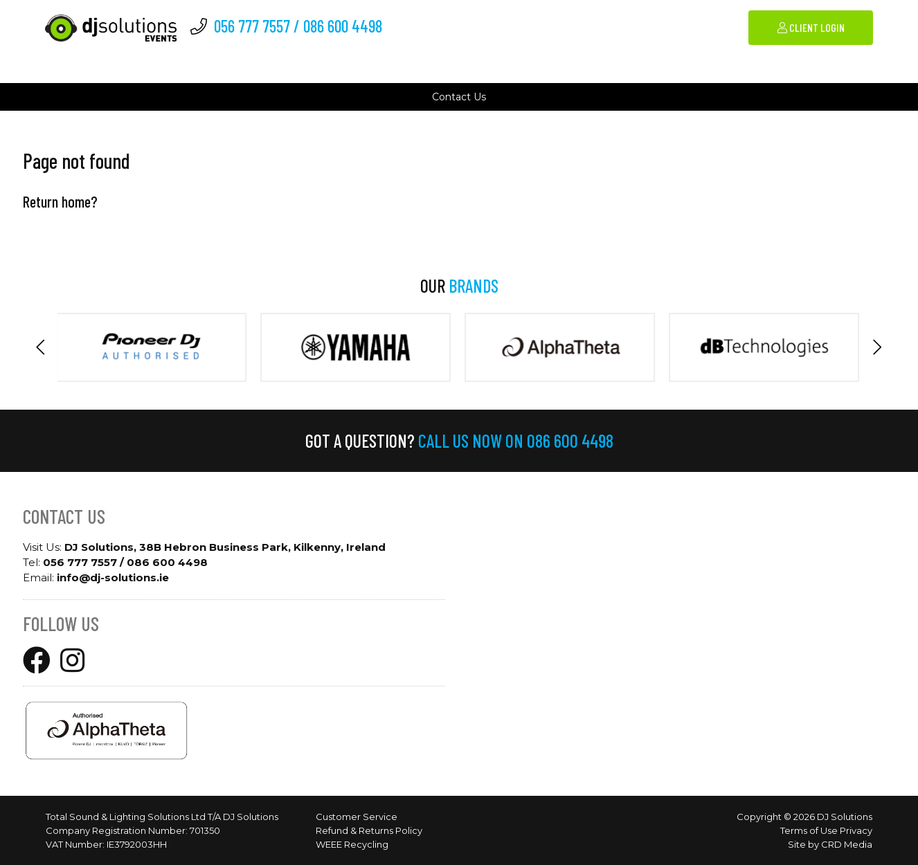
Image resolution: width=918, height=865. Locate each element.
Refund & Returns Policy (369, 830)
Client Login (811, 27)
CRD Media (846, 844)
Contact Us (459, 97)
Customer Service (356, 816)
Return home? (60, 201)
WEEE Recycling (352, 844)
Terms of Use (809, 830)
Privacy (856, 830)
